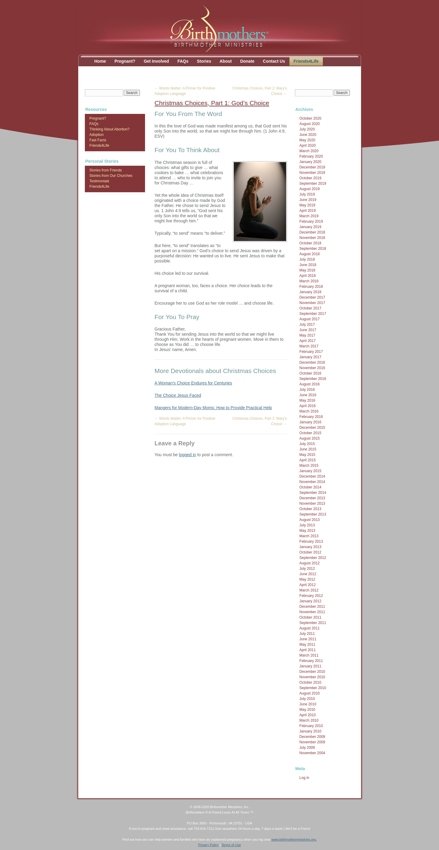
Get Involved (156, 61)
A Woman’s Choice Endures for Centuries (193, 383)
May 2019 (307, 205)
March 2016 (308, 411)
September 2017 (312, 314)
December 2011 (312, 606)
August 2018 (309, 254)
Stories (204, 61)
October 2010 (310, 682)
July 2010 (307, 699)
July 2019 (307, 194)
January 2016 (310, 422)
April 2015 (307, 460)
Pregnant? (124, 61)
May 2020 (307, 140)
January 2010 (310, 731)
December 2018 (312, 232)
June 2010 (307, 704)
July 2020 (307, 129)
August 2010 (309, 693)
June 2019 (307, 200)
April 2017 (307, 341)
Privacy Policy (208, 845)
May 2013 (307, 531)
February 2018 (311, 286)
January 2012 (310, 601)
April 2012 (307, 585)
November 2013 (312, 503)
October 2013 (310, 509)
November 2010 (312, 677)
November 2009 (312, 742)
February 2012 (311, 596)
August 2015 (309, 438)
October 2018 (310, 243)
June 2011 (307, 639)
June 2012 (307, 574)
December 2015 (312, 427)
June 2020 (307, 135)
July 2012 (307, 568)
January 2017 (310, 357)
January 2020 (310, 162)
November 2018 (312, 238)
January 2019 (310, 227)
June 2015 (307, 449)
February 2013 (311, 541)
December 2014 (312, 476)
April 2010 (307, 715)
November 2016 (312, 368)
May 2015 (307, 455)
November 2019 (312, 173)
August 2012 (309, 563)
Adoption (96, 135)
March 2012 (308, 590)
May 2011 (307, 644)
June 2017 (307, 330)
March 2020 (308, 151)
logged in (187, 454)
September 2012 (312, 558)
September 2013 (312, 514)
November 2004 (312, 753)
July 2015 (307, 444)
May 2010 (307, 709)
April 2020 (307, 145)
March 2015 (308, 465)
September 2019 (312, 183)
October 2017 (310, 308)
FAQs (183, 61)
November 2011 (312, 612)
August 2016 (309, 384)
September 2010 (312, 688)
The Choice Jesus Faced (178, 395)
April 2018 (307, 276)
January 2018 (310, 292)
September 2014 (312, 493)
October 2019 (310, 178)
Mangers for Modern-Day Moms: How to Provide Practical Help (213, 407)
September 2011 (312, 623)
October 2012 (310, 552)
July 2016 (307, 389)
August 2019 (309, 189)
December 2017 (312, 297)
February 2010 (311, 726)
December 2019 (312, 167)
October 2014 (310, 487)
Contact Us (274, 61)
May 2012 (307, 579)
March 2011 (308, 655)
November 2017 (312, 303)
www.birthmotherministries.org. (294, 839)
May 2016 (307, 400)
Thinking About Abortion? (109, 129)
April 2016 (307, 406)
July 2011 (307, 634)
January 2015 (310, 471)
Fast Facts (97, 140)
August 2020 (309, 124)
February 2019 (311, 221)
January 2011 (310, 666)
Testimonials (99, 181)
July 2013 (307, 525)
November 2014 (312, 482)
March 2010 (308, 720)
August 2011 (309, 628)
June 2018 (307, 265)
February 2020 (311, 156)
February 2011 (311, 661)
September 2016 (312, 379)
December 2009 (312, 737)
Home (100, 61)
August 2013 (309, 520)
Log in (304, 778)
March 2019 (308, 216)
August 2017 (309, 319)
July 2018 (307, 259)
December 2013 (312, 498)
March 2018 (308, 281)
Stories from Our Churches (110, 176)
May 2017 (307, 335)
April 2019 (307, 211)
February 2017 (311, 352)
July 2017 (307, 324)
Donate (247, 61)
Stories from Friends (105, 170)
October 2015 (310, 433)
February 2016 (311, 417)
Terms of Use (231, 845)
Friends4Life (306, 61)
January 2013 (310, 547)
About (226, 61)
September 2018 (312, 248)
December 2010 (312, 672)
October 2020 (310, 118)
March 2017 (308, 346)
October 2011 (310, 617)
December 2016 (312, 362)
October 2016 (310, 373)
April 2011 (307, 650)
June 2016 (307, 395)
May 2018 (307, 270)
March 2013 (308, 536)
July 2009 (307, 747)
